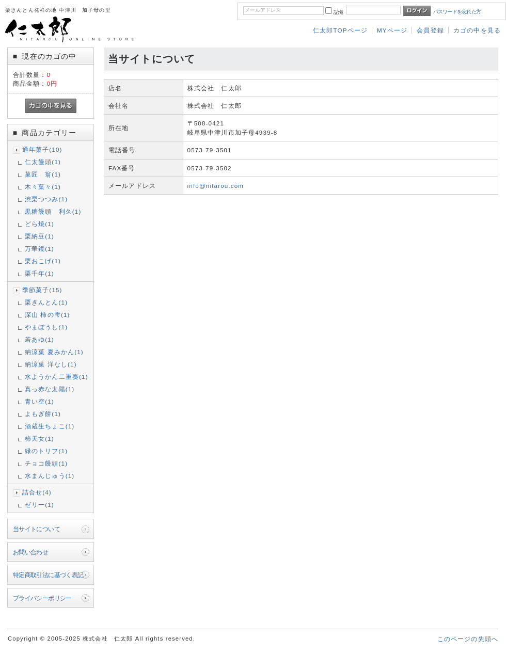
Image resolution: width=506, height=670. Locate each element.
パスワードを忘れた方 (457, 11)
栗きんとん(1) (46, 302)
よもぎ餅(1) (43, 413)
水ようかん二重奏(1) (56, 376)
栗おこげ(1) (43, 261)
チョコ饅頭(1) (46, 463)
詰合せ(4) (37, 492)
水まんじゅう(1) (50, 475)
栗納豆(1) (39, 236)
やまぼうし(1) (46, 327)
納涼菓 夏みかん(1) (54, 351)
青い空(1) (39, 401)
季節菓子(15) (42, 289)
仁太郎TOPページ (340, 30)
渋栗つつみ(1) (46, 199)
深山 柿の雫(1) (47, 314)
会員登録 (430, 30)
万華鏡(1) (39, 248)
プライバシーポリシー (42, 598)
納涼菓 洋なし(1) (51, 364)
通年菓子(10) (42, 149)
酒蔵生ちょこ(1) (50, 426)
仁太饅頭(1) (43, 161)
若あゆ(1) (39, 339)
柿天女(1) (39, 438)
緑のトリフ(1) (46, 451)
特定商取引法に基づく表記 (48, 574)
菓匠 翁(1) (43, 174)
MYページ (392, 30)
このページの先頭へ (467, 638)
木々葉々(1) (43, 186)
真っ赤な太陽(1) (50, 389)
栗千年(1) (39, 273)
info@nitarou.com (215, 185)
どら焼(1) (39, 223)
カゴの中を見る (477, 30)
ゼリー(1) (39, 504)
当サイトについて (36, 528)
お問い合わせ (31, 552)
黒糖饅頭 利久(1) (53, 211)
